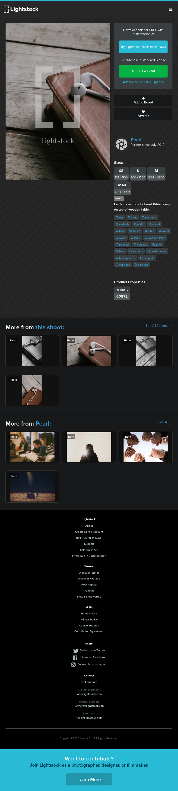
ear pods (147, 258)
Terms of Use (89, 613)
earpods (136, 251)
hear (120, 231)
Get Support (89, 682)
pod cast (141, 244)
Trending (89, 590)
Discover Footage (89, 578)
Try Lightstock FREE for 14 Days (143, 46)
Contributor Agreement (89, 631)
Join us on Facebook (92, 657)
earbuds (122, 224)
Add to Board (143, 101)
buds (132, 217)
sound (154, 224)
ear (119, 217)
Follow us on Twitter (92, 650)
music (134, 231)
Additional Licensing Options (143, 82)
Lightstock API (89, 549)
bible (149, 231)
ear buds (149, 217)
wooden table (155, 238)
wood (164, 231)
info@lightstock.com (89, 694)
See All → (165, 422)
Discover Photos (89, 573)
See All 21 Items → (159, 326)
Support (89, 544)
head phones (126, 258)
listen (157, 244)
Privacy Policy (89, 619)
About (89, 526)
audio (139, 224)
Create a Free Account (89, 532)
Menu (170, 9)
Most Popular (89, 584)
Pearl (136, 139)
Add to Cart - (143, 71)
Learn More (89, 779)
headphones (156, 251)
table (135, 238)
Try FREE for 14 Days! (89, 538)
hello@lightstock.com (89, 717)
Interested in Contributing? (89, 555)
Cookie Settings (89, 625)
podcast (122, 244)
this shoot (48, 327)
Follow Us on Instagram (92, 664)
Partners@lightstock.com (89, 706)
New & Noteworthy (89, 596)
